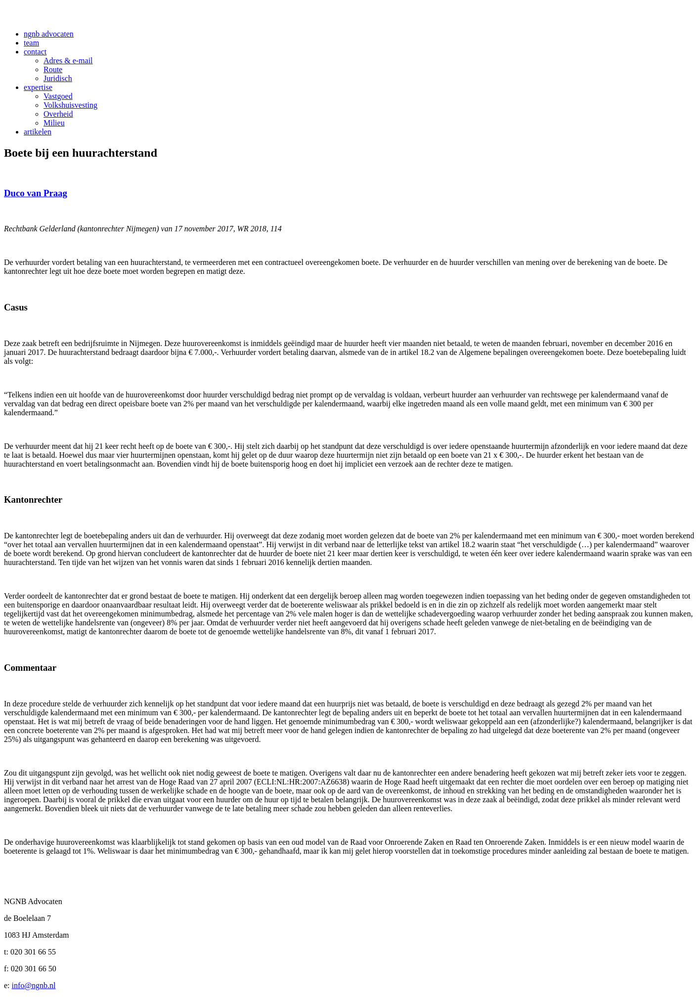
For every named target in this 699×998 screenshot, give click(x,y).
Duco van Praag (35, 193)
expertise (38, 87)
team (31, 43)
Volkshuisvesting (70, 105)
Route (53, 69)
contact (35, 51)
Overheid (58, 114)
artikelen (37, 132)
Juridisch (58, 78)
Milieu (54, 123)
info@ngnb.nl (34, 985)
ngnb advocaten (49, 34)
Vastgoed (58, 96)
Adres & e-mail (68, 60)
